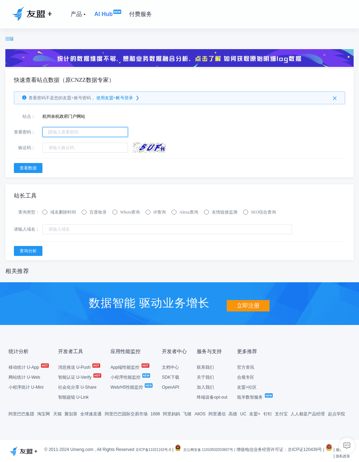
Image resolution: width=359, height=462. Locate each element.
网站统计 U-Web (24, 376)
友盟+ (254, 413)
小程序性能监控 (130, 376)
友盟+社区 (247, 386)
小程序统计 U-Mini (26, 386)
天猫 (57, 413)
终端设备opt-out (212, 396)
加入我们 (205, 386)
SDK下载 (170, 376)
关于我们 (205, 376)
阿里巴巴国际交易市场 (126, 413)
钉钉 (267, 413)
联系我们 (205, 366)
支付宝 (281, 413)
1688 (155, 413)
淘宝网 (43, 413)
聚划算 (71, 413)
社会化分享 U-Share (77, 386)
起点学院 (336, 413)
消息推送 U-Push (79, 366)
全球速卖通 (91, 413)
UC (243, 413)
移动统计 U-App (28, 366)
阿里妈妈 (171, 413)
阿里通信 (217, 413)
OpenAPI (170, 386)
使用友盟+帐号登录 (118, 98)
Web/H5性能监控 (131, 386)
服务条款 (320, 455)
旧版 (9, 38)
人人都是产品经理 (308, 413)
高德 (233, 413)
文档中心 (170, 366)
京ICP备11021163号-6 (156, 448)
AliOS (200, 413)
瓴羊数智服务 (254, 396)
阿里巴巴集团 (21, 413)
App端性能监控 (130, 366)
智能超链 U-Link (73, 396)
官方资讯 (245, 366)
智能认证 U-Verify (79, 376)
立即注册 (248, 302)
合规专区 (245, 376)
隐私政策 (341, 455)
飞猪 (187, 413)
